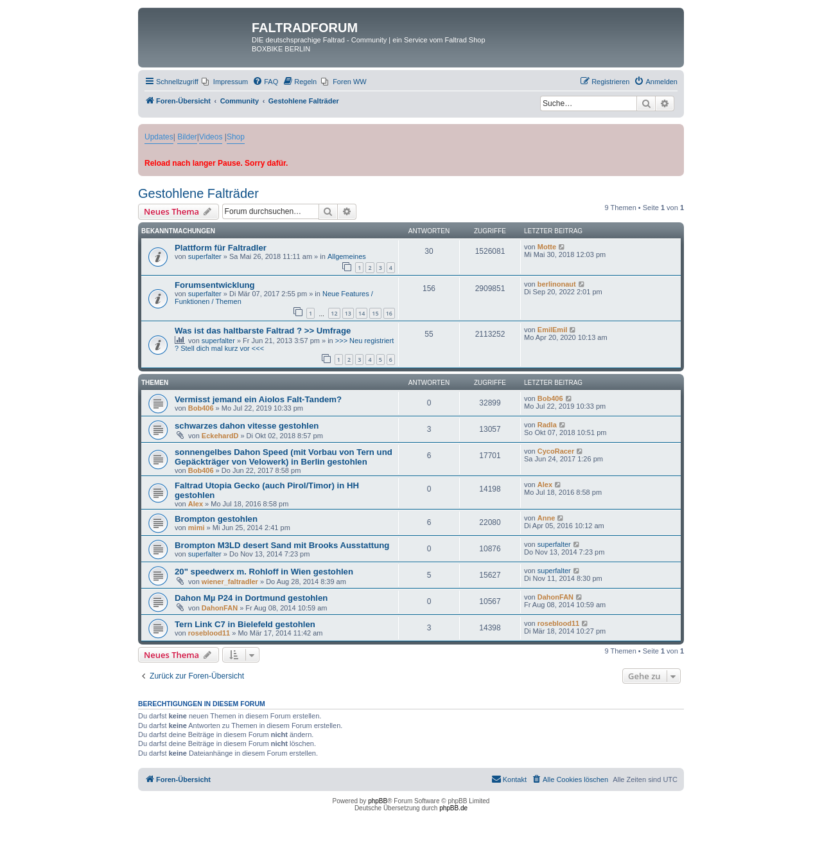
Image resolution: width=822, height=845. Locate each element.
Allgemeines (347, 256)
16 (389, 313)
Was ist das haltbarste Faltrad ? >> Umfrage (263, 330)
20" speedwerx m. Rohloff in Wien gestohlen (264, 571)
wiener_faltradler (230, 581)
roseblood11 (209, 633)
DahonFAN (220, 608)
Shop (236, 136)
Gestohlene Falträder (198, 193)
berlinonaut (557, 284)
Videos (210, 136)
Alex (195, 504)
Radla (547, 425)
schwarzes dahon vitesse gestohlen (247, 426)
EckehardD (220, 436)
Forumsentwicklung (215, 285)
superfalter (205, 256)
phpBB (377, 801)
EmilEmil (552, 330)
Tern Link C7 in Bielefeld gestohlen (245, 624)
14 (361, 313)
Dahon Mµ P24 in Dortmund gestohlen (251, 598)
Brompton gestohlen (216, 519)
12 (334, 313)
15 (375, 313)
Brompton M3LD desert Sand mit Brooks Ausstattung (282, 545)
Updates (158, 136)
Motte (547, 247)
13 (348, 313)
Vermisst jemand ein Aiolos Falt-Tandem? (258, 399)
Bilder (187, 136)
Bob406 (201, 408)
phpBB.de (453, 808)
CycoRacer (556, 451)
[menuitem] (225, 81)
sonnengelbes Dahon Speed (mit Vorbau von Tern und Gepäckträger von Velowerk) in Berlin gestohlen (283, 457)
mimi (196, 527)
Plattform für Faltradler (221, 248)
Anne (546, 518)
